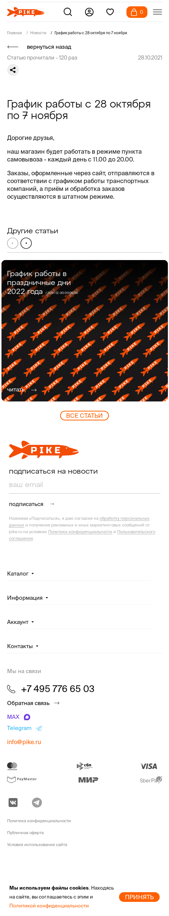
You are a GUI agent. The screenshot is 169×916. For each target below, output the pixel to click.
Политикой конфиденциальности (49, 906)
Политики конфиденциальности (80, 531)
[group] (84, 330)
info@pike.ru (24, 742)
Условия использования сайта (37, 844)
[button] (26, 243)
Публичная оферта (25, 832)
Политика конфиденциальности (39, 821)
